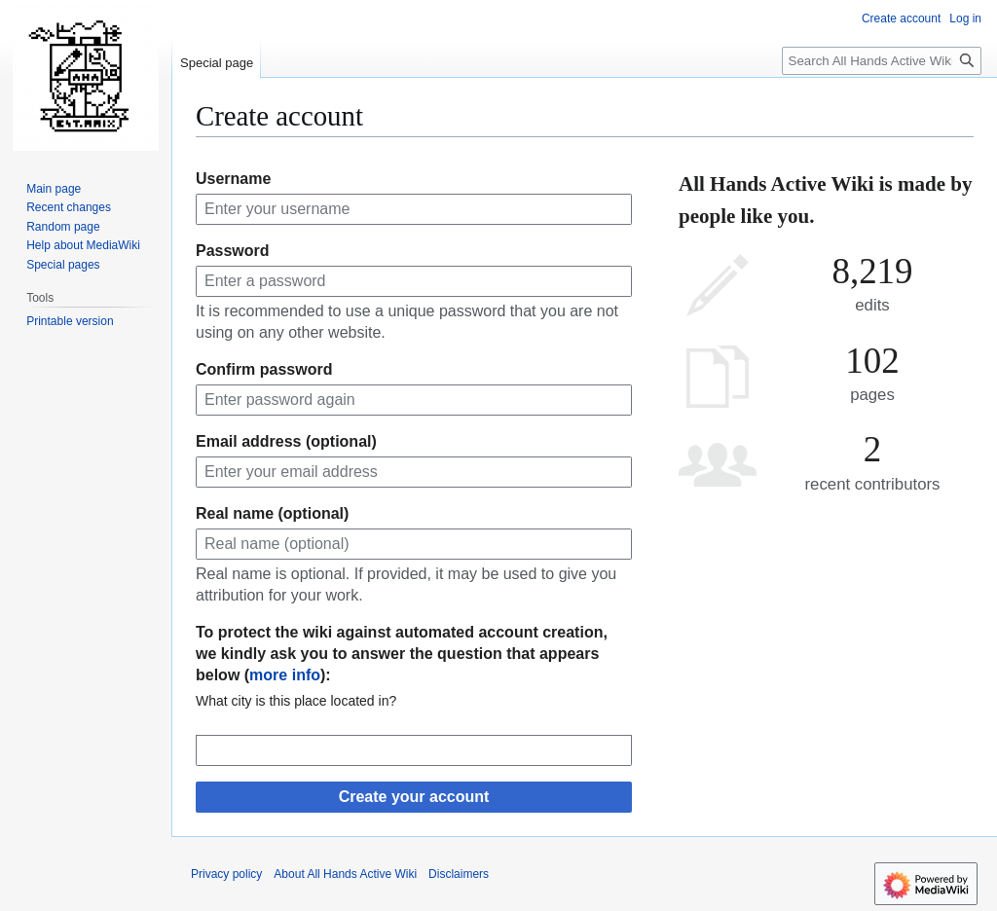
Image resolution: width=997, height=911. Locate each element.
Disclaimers (458, 874)
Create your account (414, 796)
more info (284, 675)
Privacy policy (226, 874)
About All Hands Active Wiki (345, 874)
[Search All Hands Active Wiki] (881, 61)
